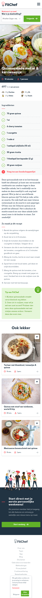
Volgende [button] (32, 19)
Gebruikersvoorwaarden (21, 563)
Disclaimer (21, 560)
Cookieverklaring (21, 571)
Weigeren (16, 594)
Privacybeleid (21, 568)
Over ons (21, 548)
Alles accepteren (25, 593)
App (21, 554)
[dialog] (21, 587)
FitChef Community (9, 4)
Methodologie (21, 566)
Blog (21, 557)
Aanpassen (15, 588)
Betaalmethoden (21, 574)
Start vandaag (21, 524)
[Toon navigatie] (38, 4)
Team (21, 551)
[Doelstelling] (12, 19)
